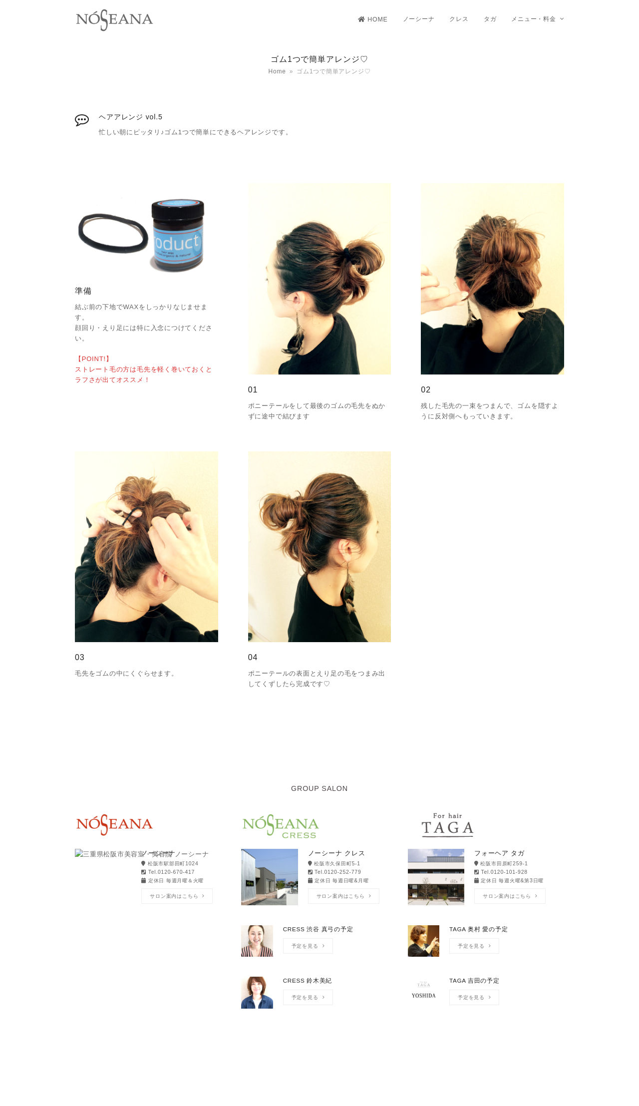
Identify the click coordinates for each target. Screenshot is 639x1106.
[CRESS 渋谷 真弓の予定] (319, 946)
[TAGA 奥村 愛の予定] (486, 946)
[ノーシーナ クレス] (319, 878)
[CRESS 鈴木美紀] (319, 997)
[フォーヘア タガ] (486, 878)
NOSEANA (290, 1091)
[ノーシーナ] (153, 878)
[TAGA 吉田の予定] (486, 997)
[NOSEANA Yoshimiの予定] (153, 946)
